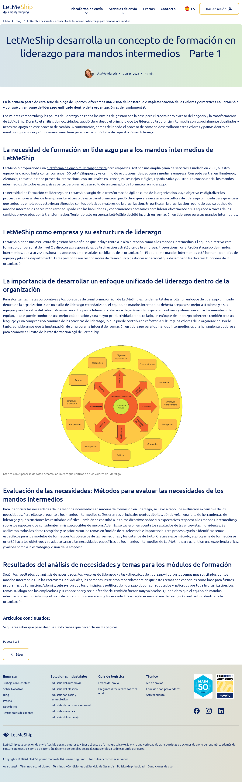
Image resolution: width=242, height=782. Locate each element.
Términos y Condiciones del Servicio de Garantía (83, 766)
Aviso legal (10, 766)
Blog (18, 21)
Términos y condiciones (35, 766)
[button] (86, 9)
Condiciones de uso (160, 766)
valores (110, 203)
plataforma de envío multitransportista (77, 168)
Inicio (6, 21)
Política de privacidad (131, 766)
